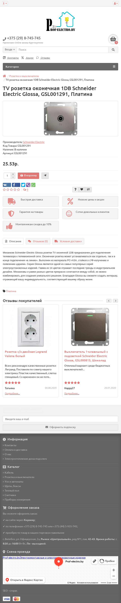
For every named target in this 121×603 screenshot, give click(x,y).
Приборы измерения (16, 499)
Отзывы (43, 57)
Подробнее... (12, 393)
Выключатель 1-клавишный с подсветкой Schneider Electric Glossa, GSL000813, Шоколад (86, 356)
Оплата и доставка (15, 449)
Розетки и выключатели (18, 477)
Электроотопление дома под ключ (25, 458)
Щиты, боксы (12, 486)
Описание (13, 241)
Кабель (8, 472)
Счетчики (9, 495)
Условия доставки (68, 241)
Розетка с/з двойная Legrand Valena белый (26, 354)
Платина (11, 291)
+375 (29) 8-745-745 (36, 526)
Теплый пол (11, 490)
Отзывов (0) (38, 241)
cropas (13, 590)
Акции (27, 57)
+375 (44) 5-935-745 (65, 526)
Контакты (11, 57)
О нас (7, 454)
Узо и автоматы (13, 481)
